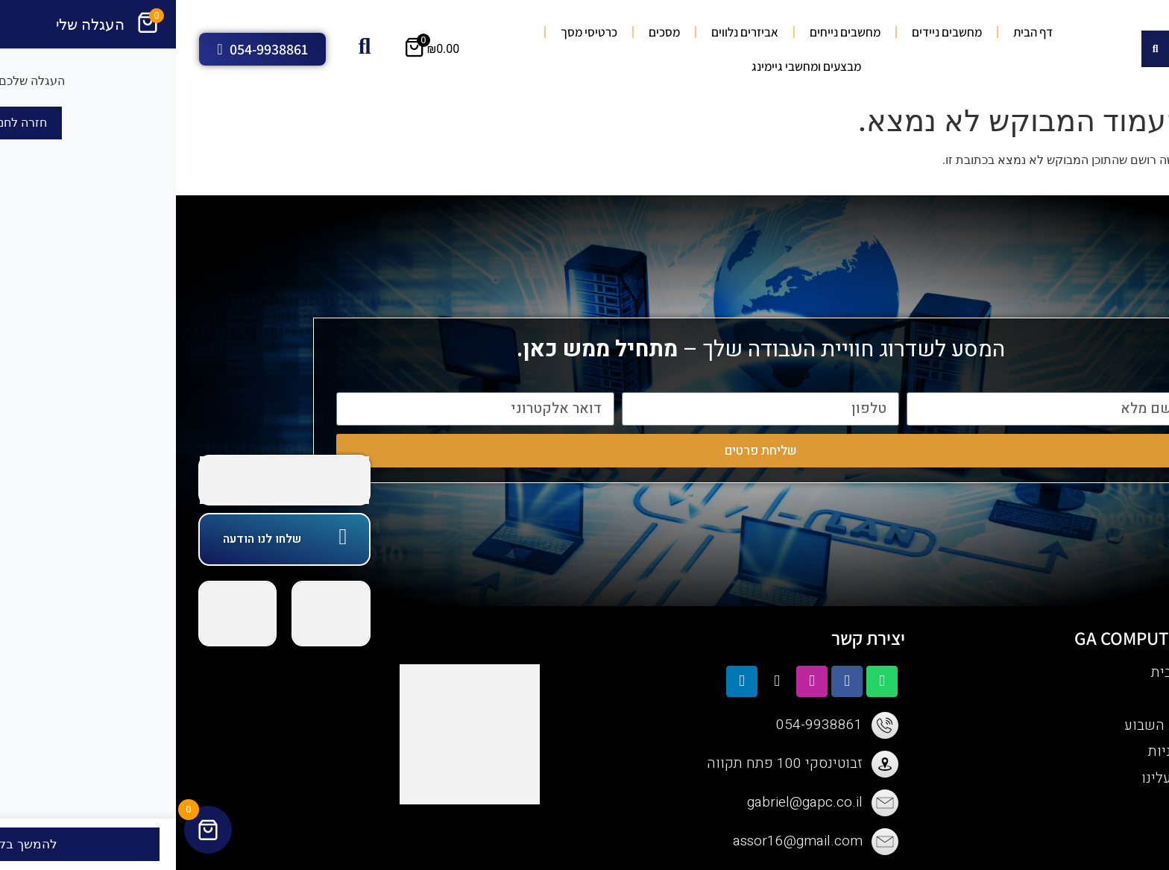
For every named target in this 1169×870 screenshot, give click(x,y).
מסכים (488, 32)
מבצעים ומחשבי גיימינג (630, 66)
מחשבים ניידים (771, 32)
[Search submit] (979, 49)
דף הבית (857, 32)
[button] (1149, 205)
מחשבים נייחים (669, 32)
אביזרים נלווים (568, 32)
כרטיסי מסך (413, 32)
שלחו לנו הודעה (86, 539)
